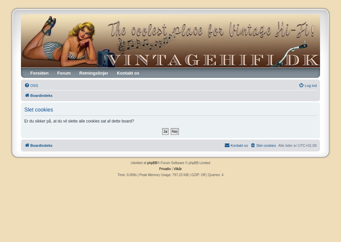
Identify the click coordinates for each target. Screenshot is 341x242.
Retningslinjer (93, 73)
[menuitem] (31, 86)
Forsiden (39, 73)
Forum (64, 73)
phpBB (152, 163)
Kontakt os (128, 73)
